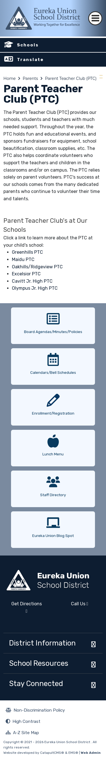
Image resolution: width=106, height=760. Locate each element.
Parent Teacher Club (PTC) (70, 78)
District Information (42, 643)
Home (9, 78)
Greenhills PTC (27, 252)
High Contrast (26, 721)
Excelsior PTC (26, 273)
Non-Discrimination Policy (35, 710)
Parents (30, 78)
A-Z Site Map (22, 733)
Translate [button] (30, 59)
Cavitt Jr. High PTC (32, 281)
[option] (53, 323)
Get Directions (22, 609)
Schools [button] (28, 45)
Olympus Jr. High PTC (35, 288)
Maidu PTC (23, 259)
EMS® (73, 753)
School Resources (38, 663)
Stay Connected (36, 683)
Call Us (72, 606)
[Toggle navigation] (95, 13)
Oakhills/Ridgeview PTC (37, 266)
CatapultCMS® (52, 753)
